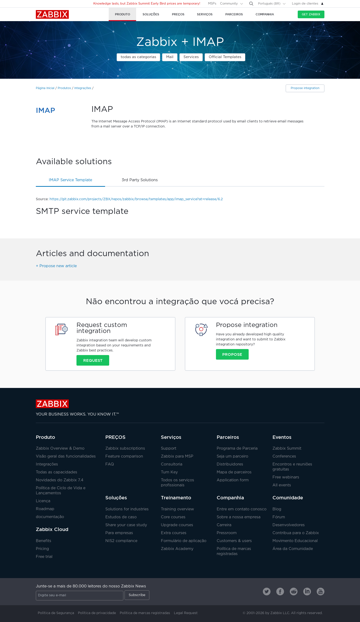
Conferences (284, 456)
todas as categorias (138, 57)
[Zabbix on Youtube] (320, 591)
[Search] (251, 4)
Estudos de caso (121, 517)
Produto (45, 437)
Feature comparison (124, 456)
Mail (169, 57)
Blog (276, 509)
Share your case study (126, 525)
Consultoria (171, 464)
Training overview (177, 509)
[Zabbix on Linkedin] (307, 591)
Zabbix (52, 14)
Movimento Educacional (295, 541)
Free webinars (285, 477)
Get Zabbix (311, 14)
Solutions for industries (127, 509)
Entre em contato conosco (241, 509)
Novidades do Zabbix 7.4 (59, 480)
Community (229, 3)
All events (281, 485)
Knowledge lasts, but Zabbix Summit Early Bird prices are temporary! (146, 3)
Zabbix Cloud (52, 529)
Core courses (173, 517)
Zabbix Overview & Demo (60, 448)
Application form (233, 480)
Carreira (224, 525)
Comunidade (287, 497)
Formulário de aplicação (183, 541)
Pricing (42, 549)
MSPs (212, 3)
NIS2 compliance (121, 541)
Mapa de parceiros (234, 472)
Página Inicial (45, 88)
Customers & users (234, 541)
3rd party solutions (140, 180)
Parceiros (228, 437)
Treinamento (176, 497)
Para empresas (119, 533)
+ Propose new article (56, 266)
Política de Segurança (56, 613)
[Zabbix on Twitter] (267, 591)
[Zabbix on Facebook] (280, 591)
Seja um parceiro (232, 456)
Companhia (230, 497)
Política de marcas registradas (145, 613)
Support (168, 448)
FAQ (109, 464)
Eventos (281, 437)
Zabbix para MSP (177, 456)
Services (191, 57)
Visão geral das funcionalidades (66, 456)
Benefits (43, 541)
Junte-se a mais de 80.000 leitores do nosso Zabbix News (91, 586)
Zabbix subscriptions (125, 448)
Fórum (278, 517)
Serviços (171, 437)
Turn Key (169, 472)
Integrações (82, 88)
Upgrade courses (177, 525)
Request (92, 360)
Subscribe (137, 595)
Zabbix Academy (177, 549)
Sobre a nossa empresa (238, 517)
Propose (232, 354)
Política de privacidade (97, 613)
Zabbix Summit (286, 448)
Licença (43, 501)
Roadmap (45, 509)
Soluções (116, 497)
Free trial (44, 557)
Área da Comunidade (292, 549)
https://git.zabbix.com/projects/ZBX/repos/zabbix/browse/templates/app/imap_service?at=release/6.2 (136, 199)
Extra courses (173, 533)
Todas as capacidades (56, 472)
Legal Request (186, 613)
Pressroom (227, 533)
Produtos (64, 88)
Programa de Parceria (237, 448)
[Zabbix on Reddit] (293, 591)
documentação (50, 517)
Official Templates (225, 57)
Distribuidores (230, 464)
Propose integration (305, 88)
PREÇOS (115, 437)
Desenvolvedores (288, 525)
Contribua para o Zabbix (295, 533)
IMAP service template (70, 180)
